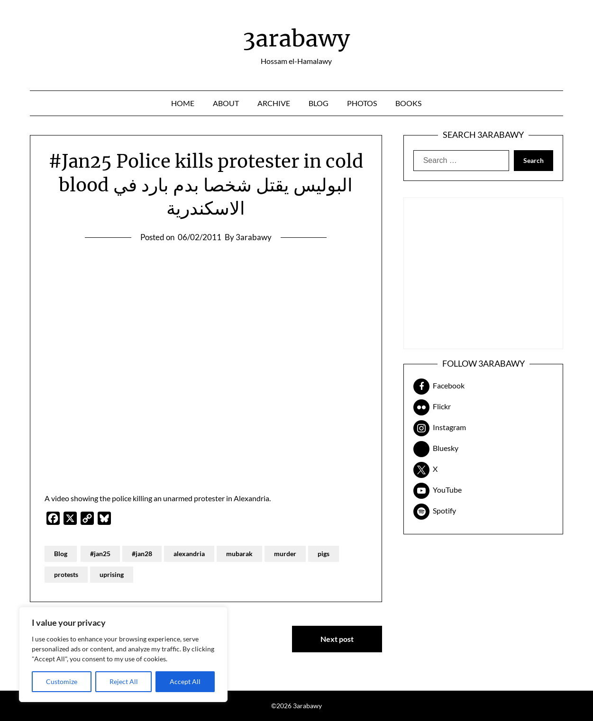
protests (66, 574)
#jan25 (100, 554)
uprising (112, 574)
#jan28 (142, 554)
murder (285, 554)
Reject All (123, 681)
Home (182, 103)
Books (408, 103)
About (226, 103)
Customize (61, 681)
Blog (318, 103)
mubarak (239, 554)
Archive (273, 103)
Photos (362, 103)
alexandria (189, 554)
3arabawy (296, 38)
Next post (337, 638)
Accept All (185, 681)
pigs (323, 554)
